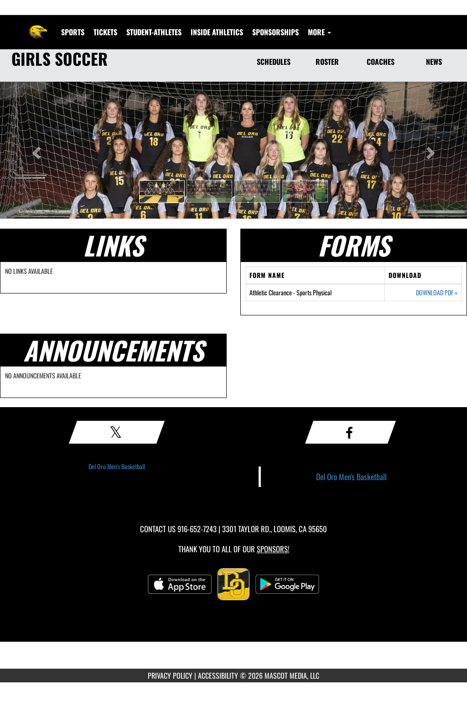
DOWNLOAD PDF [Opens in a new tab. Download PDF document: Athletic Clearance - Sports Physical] (437, 292)
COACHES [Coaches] (380, 61)
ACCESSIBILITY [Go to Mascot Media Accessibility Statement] (218, 675)
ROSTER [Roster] (327, 61)
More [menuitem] (319, 31)
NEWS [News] (434, 61)
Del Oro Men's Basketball (116, 466)
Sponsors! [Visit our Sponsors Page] (273, 549)
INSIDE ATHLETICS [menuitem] (217, 31)
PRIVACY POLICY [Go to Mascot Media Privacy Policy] (170, 675)
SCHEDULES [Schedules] (274, 61)
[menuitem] (105, 32)
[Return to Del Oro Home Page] (38, 26)
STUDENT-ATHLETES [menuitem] (154, 31)
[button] (162, 191)
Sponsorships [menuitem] (275, 31)
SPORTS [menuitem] (72, 31)
